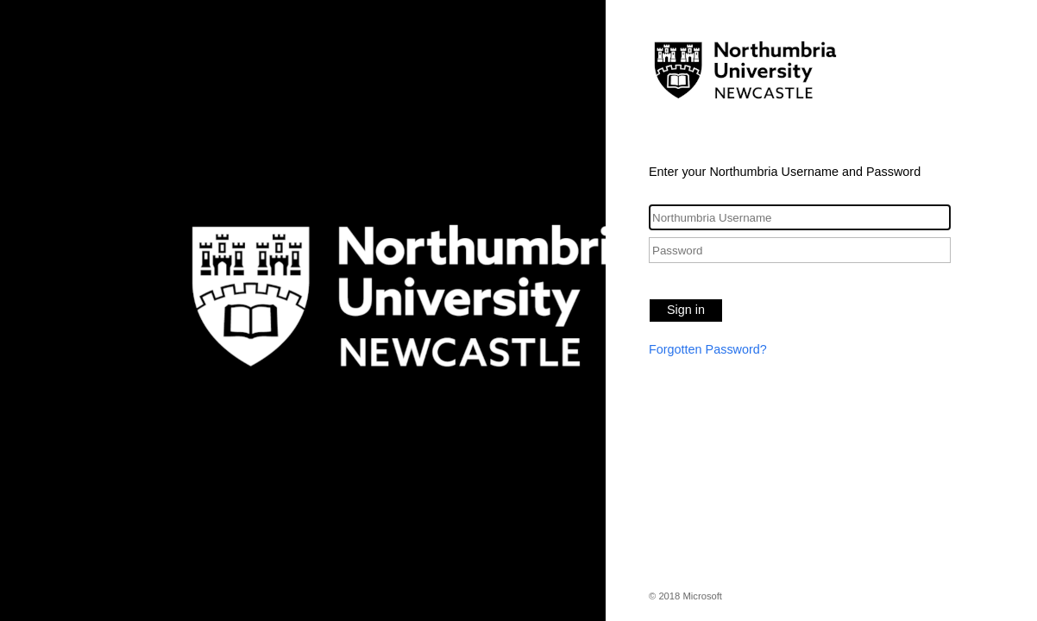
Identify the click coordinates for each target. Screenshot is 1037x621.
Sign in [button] (686, 310)
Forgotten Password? (708, 349)
